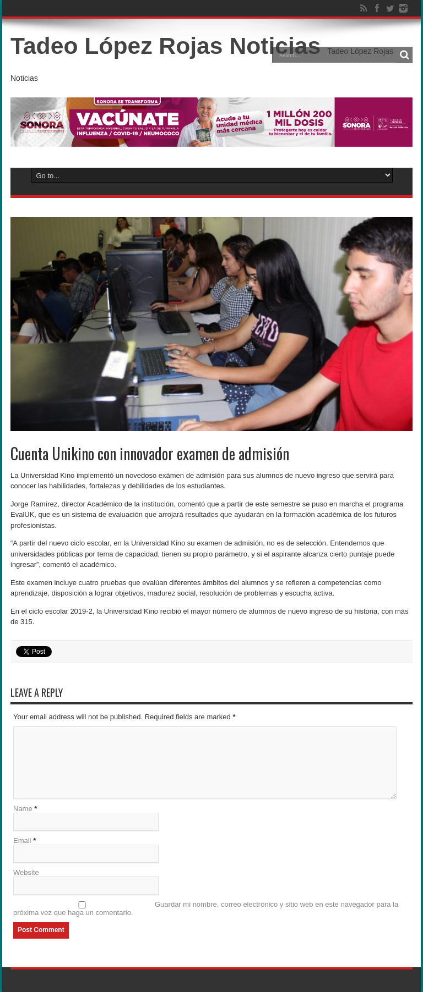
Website (26, 872)
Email (22, 840)
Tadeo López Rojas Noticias (165, 45)
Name (22, 808)
